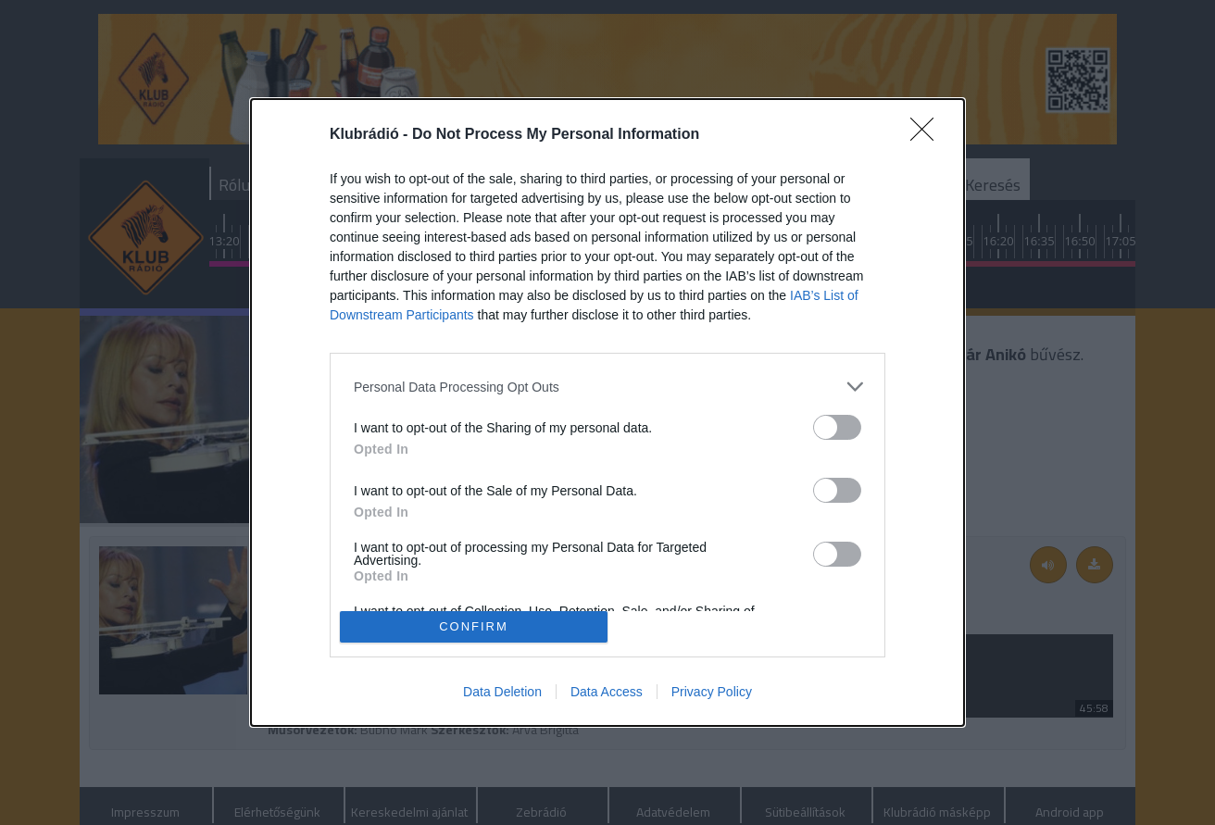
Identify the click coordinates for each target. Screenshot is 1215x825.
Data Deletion (502, 691)
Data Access (606, 691)
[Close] (928, 135)
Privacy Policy (711, 691)
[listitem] (607, 386)
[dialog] (607, 412)
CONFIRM (473, 625)
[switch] (837, 427)
